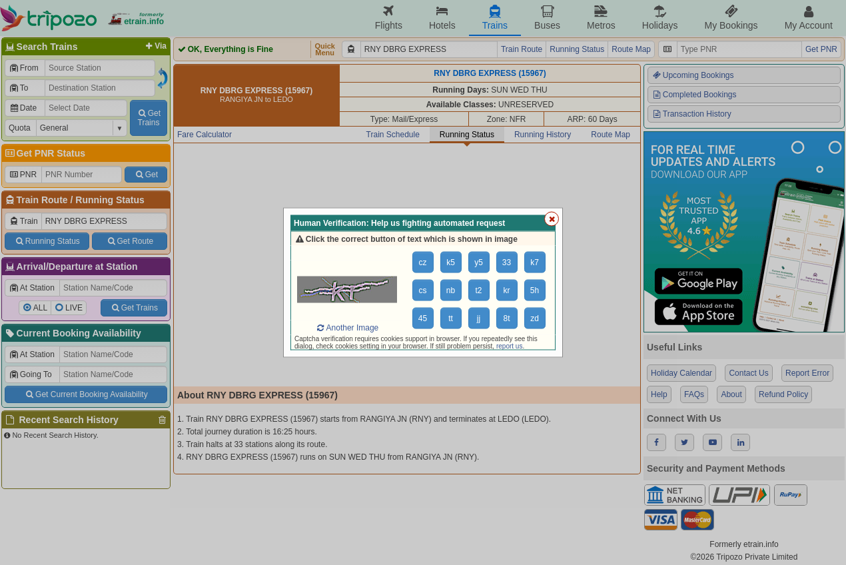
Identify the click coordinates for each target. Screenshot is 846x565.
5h (534, 290)
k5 (450, 262)
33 (506, 262)
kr (507, 290)
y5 (478, 262)
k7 (534, 262)
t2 (478, 290)
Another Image (347, 327)
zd (534, 318)
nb (450, 290)
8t (506, 318)
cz (423, 262)
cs (423, 290)
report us (509, 346)
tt (450, 318)
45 (422, 318)
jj (478, 318)
